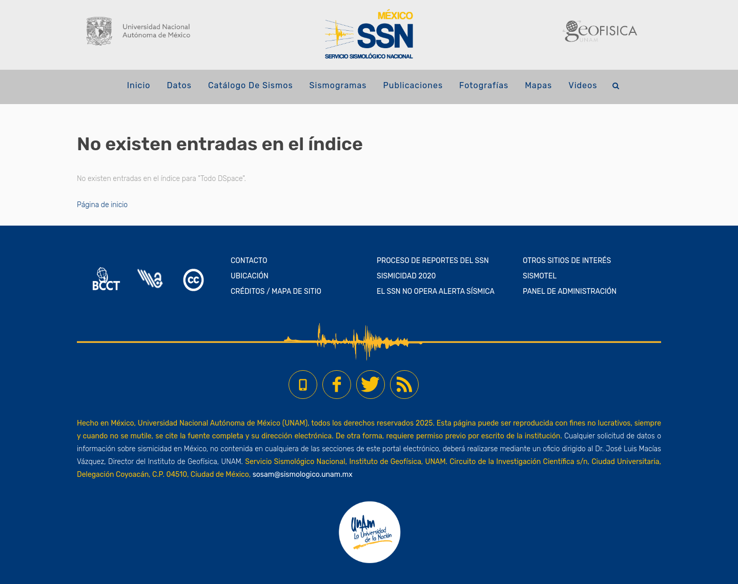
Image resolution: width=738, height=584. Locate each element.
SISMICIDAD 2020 (406, 276)
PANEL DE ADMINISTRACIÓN (570, 291)
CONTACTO (249, 260)
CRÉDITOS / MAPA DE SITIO (276, 291)
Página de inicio (102, 204)
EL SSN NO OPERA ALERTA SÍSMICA (436, 291)
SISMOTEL (540, 276)
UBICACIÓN (250, 276)
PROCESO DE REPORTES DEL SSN (433, 260)
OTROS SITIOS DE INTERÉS (567, 260)
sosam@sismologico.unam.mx (303, 474)
